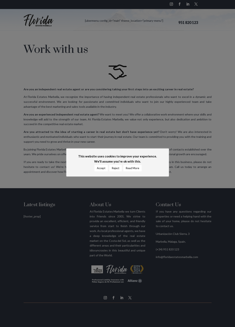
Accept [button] (101, 168)
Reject (115, 168)
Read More (132, 168)
